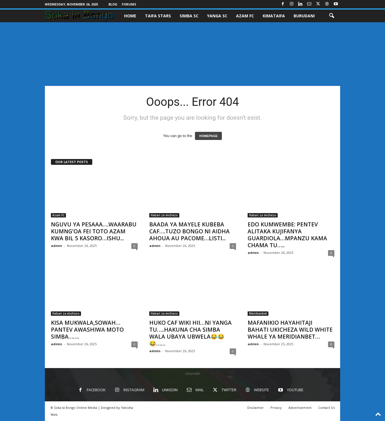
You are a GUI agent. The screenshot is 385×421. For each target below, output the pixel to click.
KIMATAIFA (274, 16)
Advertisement (300, 407)
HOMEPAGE (208, 136)
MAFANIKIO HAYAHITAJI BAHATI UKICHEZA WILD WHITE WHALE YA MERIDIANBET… (290, 329)
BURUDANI (304, 16)
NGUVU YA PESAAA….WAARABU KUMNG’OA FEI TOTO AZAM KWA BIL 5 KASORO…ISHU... (94, 231)
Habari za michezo (164, 215)
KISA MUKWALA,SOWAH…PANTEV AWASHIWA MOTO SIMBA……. (87, 329)
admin (56, 245)
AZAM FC (245, 16)
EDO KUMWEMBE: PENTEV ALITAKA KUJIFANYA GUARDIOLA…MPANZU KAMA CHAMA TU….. (287, 235)
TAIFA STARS (158, 16)
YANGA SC (217, 16)
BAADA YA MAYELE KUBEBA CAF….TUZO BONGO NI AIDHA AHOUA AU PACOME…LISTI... (189, 231)
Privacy (276, 407)
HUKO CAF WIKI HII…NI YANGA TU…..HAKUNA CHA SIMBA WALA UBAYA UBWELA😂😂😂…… (190, 333)
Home (130, 16)
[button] (331, 16)
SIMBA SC (189, 16)
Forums (129, 4)
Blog (112, 4)
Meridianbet (258, 313)
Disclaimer (255, 407)
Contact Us (326, 407)
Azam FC (58, 215)
